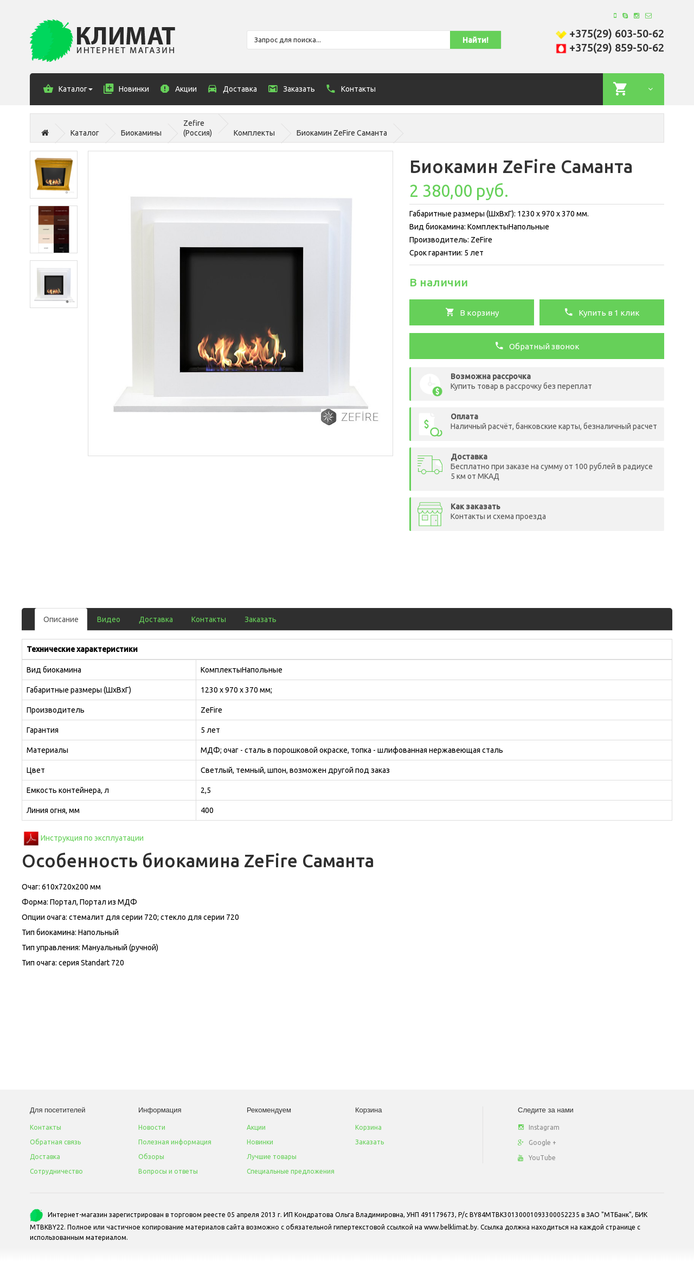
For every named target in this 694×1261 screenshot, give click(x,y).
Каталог (84, 133)
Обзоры (151, 1156)
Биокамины (141, 133)
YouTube (537, 1157)
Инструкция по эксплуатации (92, 838)
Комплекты (254, 133)
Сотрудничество (56, 1171)
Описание (61, 619)
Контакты (208, 619)
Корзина (368, 1127)
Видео (108, 619)
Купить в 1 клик (602, 311)
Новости (151, 1127)
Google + (537, 1142)
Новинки (260, 1141)
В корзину (472, 311)
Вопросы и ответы (168, 1171)
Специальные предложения (291, 1171)
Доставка (156, 619)
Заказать (261, 619)
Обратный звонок (537, 345)
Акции (256, 1127)
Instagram (539, 1127)
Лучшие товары (272, 1156)
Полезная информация (174, 1141)
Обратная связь (55, 1141)
